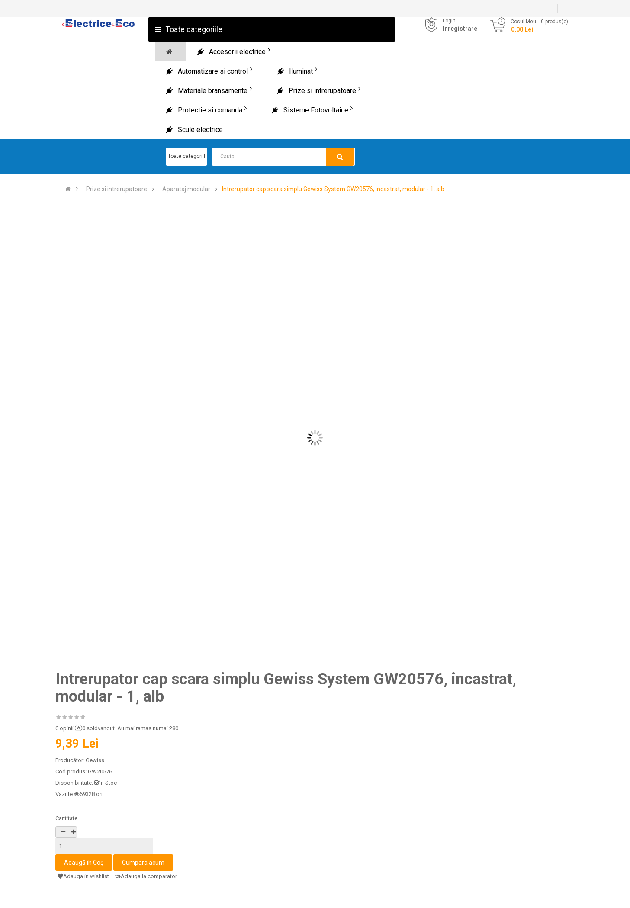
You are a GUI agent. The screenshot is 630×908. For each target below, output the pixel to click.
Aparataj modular (186, 189)
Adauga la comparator (146, 876)
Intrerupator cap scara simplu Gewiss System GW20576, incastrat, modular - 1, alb (333, 189)
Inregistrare (460, 28)
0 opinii (64, 728)
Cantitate (66, 818)
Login (449, 21)
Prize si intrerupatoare (116, 189)
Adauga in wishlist (83, 876)
